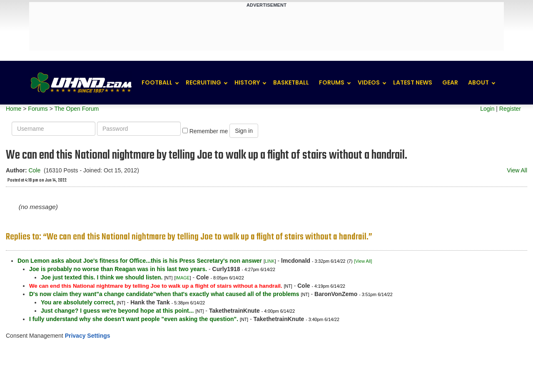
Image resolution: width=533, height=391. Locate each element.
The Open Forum (76, 108)
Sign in (244, 130)
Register (510, 108)
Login (487, 108)
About (478, 82)
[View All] (363, 261)
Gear (450, 82)
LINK (270, 261)
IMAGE (182, 277)
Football (157, 82)
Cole (34, 170)
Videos (369, 82)
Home (13, 108)
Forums (331, 82)
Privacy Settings (87, 335)
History (247, 82)
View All (517, 170)
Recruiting (203, 82)
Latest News (412, 82)
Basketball (291, 82)
